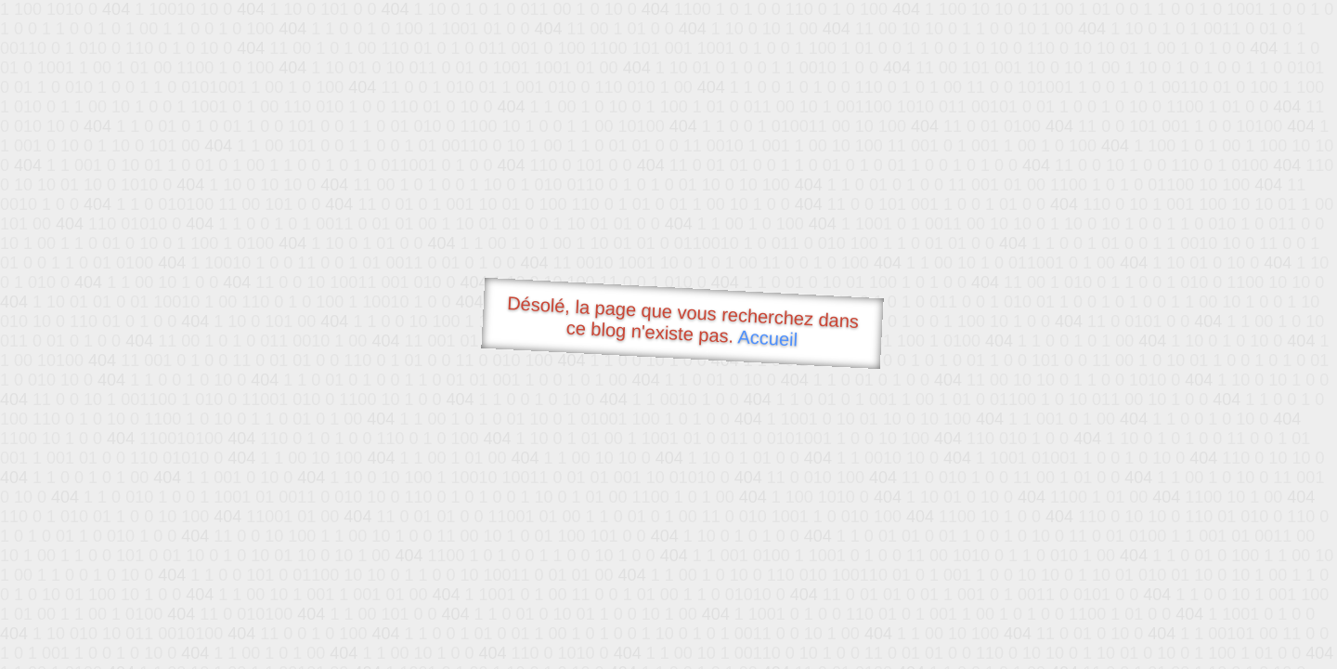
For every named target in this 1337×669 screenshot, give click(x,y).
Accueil (767, 337)
